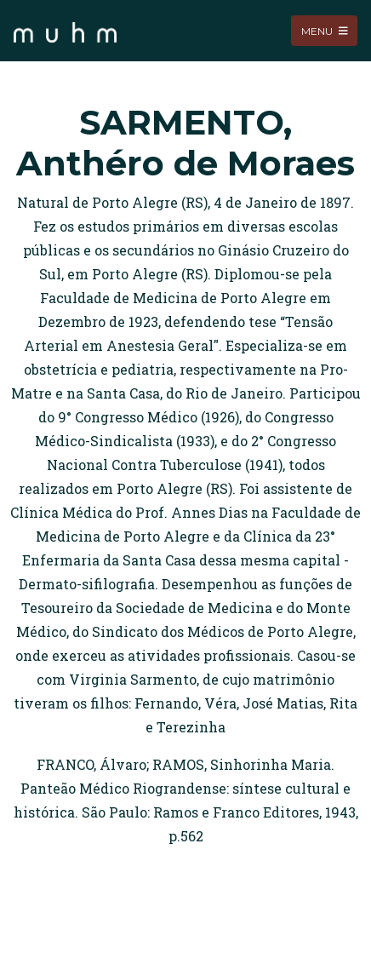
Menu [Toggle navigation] (324, 30)
